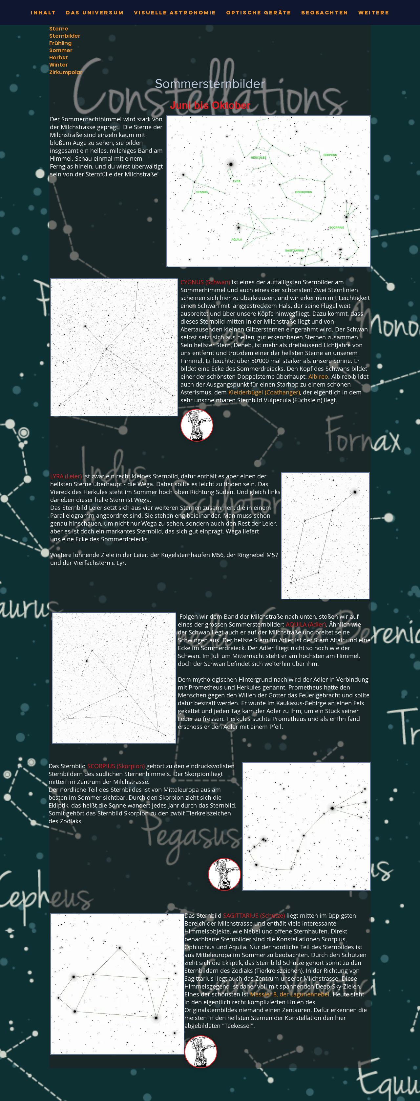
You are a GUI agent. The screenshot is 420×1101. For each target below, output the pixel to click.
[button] (196, 425)
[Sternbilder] (77, 36)
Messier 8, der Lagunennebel (289, 994)
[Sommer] (77, 50)
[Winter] (77, 65)
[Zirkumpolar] (77, 72)
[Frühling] (60, 43)
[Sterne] (77, 28)
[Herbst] (58, 57)
